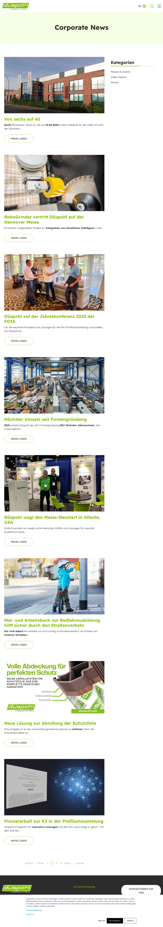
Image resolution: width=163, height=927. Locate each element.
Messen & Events (120, 71)
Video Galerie (118, 77)
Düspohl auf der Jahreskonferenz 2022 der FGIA (49, 319)
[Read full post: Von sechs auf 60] (54, 85)
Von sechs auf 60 (22, 119)
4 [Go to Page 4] (61, 863)
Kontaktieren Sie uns (141, 890)
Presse (114, 82)
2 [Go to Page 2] (52, 863)
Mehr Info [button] (101, 921)
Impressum (30, 914)
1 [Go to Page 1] (47, 863)
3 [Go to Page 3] (56, 863)
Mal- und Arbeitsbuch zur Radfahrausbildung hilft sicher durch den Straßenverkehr (52, 623)
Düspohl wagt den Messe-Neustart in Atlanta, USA (52, 520)
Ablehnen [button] (130, 921)
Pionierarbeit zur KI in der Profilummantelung (53, 821)
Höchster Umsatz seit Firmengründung (45, 419)
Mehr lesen (19, 138)
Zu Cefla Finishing (84, 886)
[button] (159, 6)
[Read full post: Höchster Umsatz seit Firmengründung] (54, 385)
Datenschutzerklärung (34, 910)
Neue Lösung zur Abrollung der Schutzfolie (50, 723)
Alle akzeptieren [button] (115, 921)
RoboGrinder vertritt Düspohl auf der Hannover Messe (44, 219)
